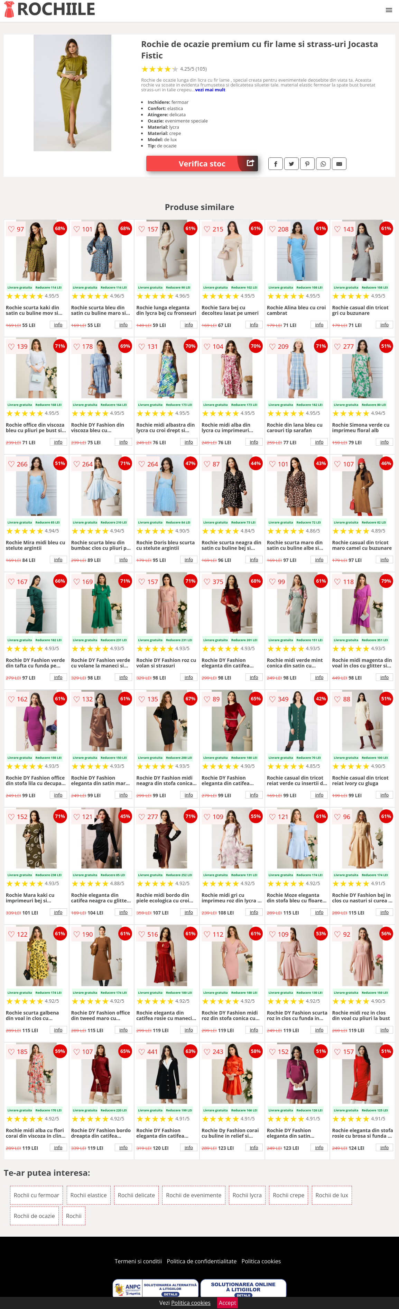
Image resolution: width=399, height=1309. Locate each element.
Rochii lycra (247, 1195)
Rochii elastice (89, 1195)
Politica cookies (261, 1261)
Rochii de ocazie (34, 1216)
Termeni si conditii (138, 1261)
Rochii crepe (288, 1195)
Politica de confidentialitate (202, 1261)
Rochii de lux (332, 1195)
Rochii (74, 1216)
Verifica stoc (218, 163)
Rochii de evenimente (193, 1195)
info (58, 324)
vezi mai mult (210, 90)
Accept (227, 1303)
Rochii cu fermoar (36, 1195)
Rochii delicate (136, 1195)
